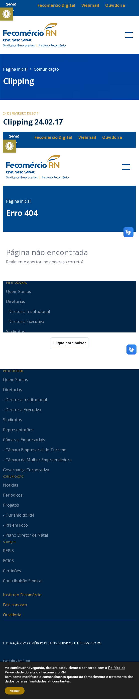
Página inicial (15, 69)
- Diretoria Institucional (25, 399)
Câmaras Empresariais (24, 439)
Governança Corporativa (26, 470)
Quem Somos (15, 379)
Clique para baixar (69, 342)
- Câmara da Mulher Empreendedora (37, 459)
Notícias (10, 485)
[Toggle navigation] (129, 35)
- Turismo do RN (18, 515)
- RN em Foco (15, 525)
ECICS (8, 560)
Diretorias (12, 389)
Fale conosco (15, 605)
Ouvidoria (12, 615)
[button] (6, 14)
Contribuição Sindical (22, 581)
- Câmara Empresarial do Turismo (34, 449)
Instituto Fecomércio (22, 595)
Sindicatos (12, 419)
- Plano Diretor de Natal (25, 535)
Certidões (12, 570)
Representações (18, 429)
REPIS (8, 550)
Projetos (11, 505)
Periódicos (13, 495)
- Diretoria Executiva (22, 409)
